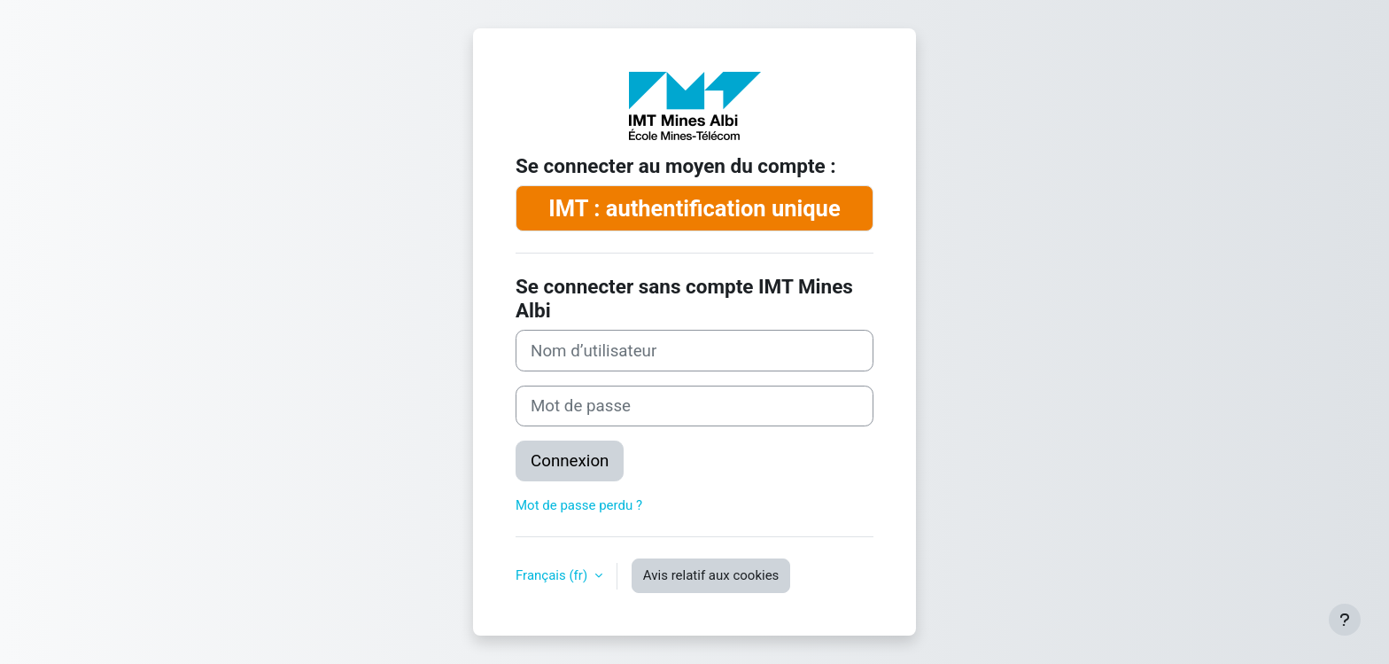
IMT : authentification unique (694, 208)
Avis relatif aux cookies (711, 575)
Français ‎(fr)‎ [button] (553, 575)
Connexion (570, 461)
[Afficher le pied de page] (1345, 620)
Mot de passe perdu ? (579, 505)
